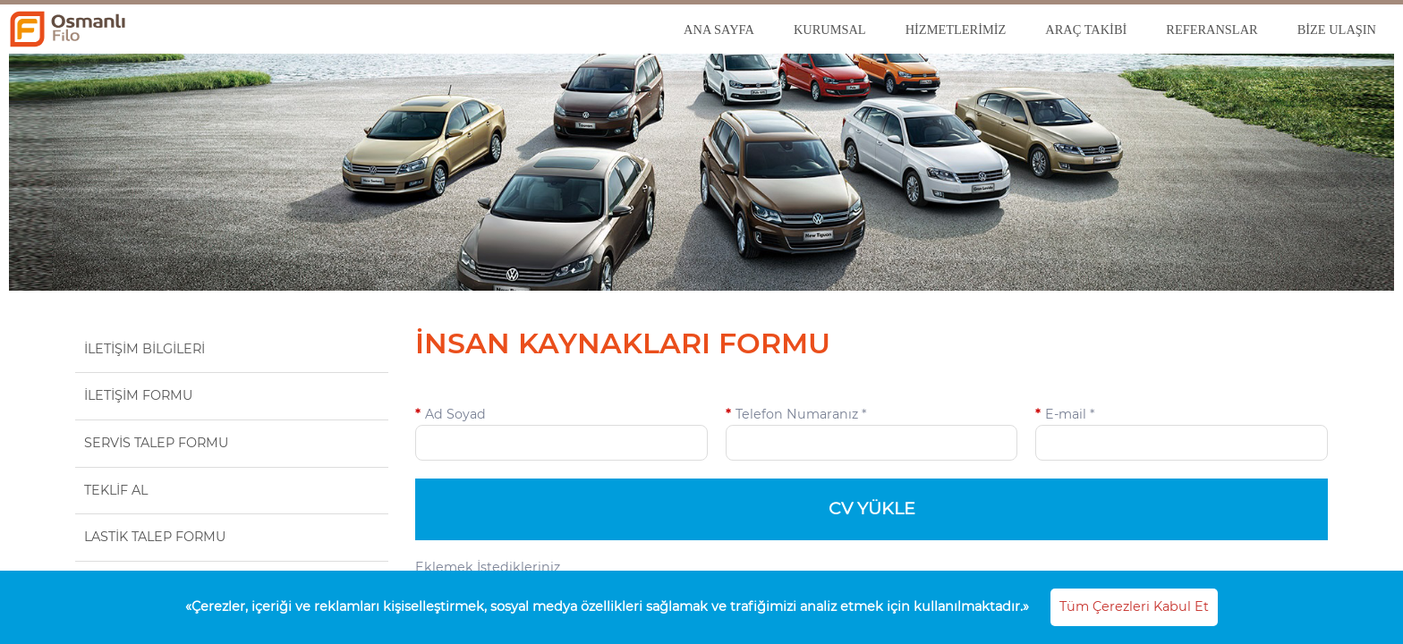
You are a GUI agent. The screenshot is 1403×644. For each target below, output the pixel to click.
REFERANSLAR (1211, 29)
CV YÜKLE (872, 508)
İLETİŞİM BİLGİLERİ (144, 349)
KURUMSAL (830, 29)
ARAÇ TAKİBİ (1086, 29)
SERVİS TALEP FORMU (156, 443)
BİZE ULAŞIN (1336, 29)
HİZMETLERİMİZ (956, 29)
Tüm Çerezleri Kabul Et (1134, 606)
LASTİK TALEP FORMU (154, 537)
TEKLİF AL (116, 490)
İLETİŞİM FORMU (138, 395)
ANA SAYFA (719, 29)
